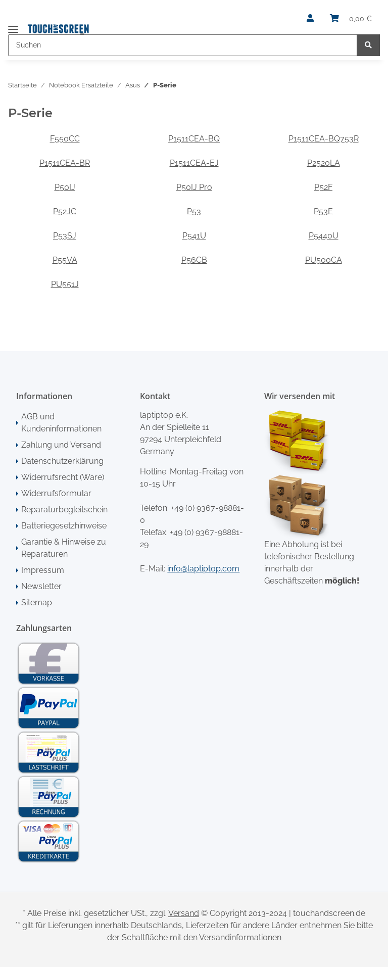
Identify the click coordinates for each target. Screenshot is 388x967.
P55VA (65, 260)
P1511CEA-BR (64, 163)
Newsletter (41, 586)
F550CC (65, 138)
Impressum (42, 570)
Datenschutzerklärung (62, 461)
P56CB (194, 260)
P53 (194, 211)
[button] (310, 19)
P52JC (64, 211)
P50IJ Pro (194, 187)
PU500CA (323, 260)
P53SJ (64, 235)
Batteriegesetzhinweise (64, 525)
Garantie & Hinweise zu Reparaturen (63, 548)
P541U (194, 235)
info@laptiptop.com (203, 568)
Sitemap (36, 602)
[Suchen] (182, 45)
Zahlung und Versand (61, 445)
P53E (323, 211)
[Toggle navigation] (13, 25)
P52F (323, 187)
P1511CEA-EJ (194, 163)
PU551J (65, 284)
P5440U (323, 235)
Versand (183, 913)
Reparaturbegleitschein (64, 509)
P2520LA (323, 163)
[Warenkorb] (351, 19)
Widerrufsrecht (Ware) (62, 477)
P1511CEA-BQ (194, 138)
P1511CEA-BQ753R (323, 138)
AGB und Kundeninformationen (61, 422)
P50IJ (65, 187)
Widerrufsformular (56, 493)
